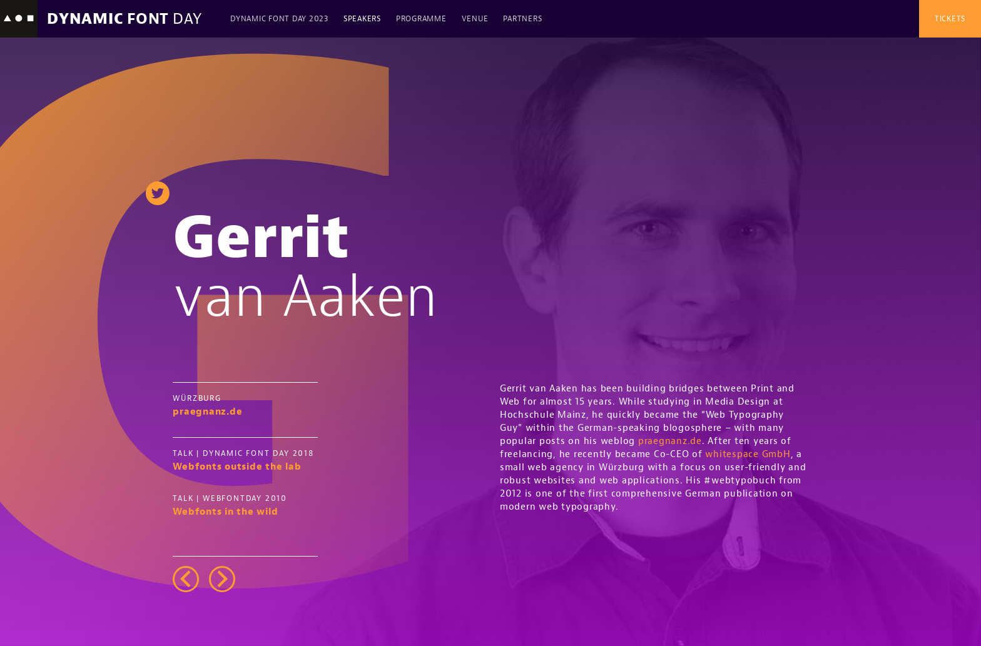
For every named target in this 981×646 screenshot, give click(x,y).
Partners (522, 19)
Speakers (362, 19)
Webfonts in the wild (225, 512)
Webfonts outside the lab (237, 467)
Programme (421, 19)
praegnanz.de (670, 441)
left (186, 579)
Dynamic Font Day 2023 (279, 19)
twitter (158, 193)
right (222, 579)
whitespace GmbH (747, 454)
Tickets (950, 19)
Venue (475, 19)
